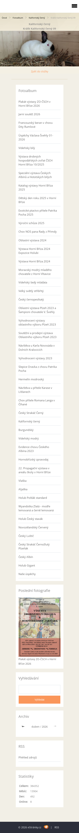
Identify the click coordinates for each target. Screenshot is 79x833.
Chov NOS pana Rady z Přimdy (37, 231)
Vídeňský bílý (26, 148)
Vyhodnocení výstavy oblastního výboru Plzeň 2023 (37, 322)
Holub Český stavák (30, 519)
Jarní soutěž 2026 (29, 114)
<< (23, 726)
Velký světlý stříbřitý (31, 291)
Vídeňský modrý (28, 438)
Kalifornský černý (37, 17)
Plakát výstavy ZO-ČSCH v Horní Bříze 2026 (34, 103)
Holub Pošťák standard (32, 498)
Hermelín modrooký (31, 379)
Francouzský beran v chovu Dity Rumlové (35, 124)
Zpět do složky (39, 71)
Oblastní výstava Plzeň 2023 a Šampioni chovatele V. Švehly (37, 310)
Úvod (4, 17)
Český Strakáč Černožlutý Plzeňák (34, 546)
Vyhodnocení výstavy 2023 (35, 358)
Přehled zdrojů (27, 757)
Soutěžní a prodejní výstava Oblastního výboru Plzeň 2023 (37, 335)
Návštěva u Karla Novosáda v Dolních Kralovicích (36, 347)
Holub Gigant (26, 565)
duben (36, 726)
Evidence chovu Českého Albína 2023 (33, 449)
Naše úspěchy (27, 574)
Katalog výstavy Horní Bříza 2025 (35, 187)
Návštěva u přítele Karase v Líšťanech (35, 390)
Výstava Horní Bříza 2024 (34, 261)
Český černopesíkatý (31, 299)
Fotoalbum (18, 17)
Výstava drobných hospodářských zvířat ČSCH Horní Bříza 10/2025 (35, 160)
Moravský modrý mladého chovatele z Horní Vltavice (35, 272)
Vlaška (22, 480)
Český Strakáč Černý (30, 413)
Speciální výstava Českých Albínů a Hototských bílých (35, 175)
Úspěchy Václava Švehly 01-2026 (35, 137)
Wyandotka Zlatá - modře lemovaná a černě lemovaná (36, 508)
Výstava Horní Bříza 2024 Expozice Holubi (34, 251)
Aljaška (22, 489)
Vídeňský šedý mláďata (32, 282)
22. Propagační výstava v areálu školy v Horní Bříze (34, 470)
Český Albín (25, 557)
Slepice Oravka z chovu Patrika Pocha (37, 369)
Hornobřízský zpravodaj (33, 459)
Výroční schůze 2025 (31, 223)
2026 (45, 726)
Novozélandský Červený (33, 527)
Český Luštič (26, 536)
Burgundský (26, 430)
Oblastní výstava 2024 (32, 240)
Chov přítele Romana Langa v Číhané (36, 402)
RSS (57, 827)
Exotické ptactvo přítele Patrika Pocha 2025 (37, 212)
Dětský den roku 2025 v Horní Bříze (37, 200)
